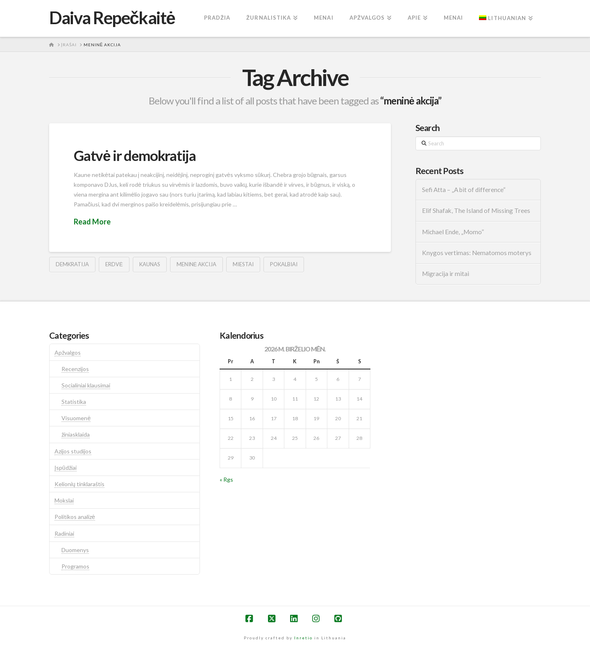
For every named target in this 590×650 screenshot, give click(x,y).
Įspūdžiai (65, 467)
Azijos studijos (72, 451)
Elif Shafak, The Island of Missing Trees (476, 210)
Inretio (303, 637)
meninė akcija (197, 264)
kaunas (149, 264)
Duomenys (75, 549)
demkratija (72, 264)
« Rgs (226, 479)
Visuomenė (76, 417)
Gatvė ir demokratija (135, 155)
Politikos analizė (74, 516)
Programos (75, 566)
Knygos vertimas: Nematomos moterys (476, 252)
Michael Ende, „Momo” (453, 232)
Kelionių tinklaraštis (79, 483)
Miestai (243, 264)
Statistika (73, 401)
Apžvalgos (67, 352)
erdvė (114, 264)
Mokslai (64, 500)
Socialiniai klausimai (85, 385)
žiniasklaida (75, 434)
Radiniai (64, 533)
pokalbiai (283, 264)
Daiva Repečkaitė (112, 17)
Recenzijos (75, 368)
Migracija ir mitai (445, 273)
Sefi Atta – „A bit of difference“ (464, 189)
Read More (92, 221)
